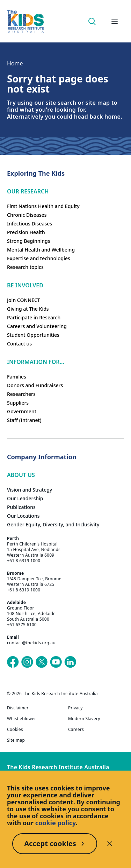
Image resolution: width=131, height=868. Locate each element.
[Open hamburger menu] (114, 21)
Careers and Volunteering (37, 326)
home (112, 116)
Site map (16, 740)
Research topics (25, 267)
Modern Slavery (84, 719)
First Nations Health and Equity (43, 206)
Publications (21, 507)
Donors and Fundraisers (35, 385)
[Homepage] (25, 21)
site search (61, 102)
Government (21, 411)
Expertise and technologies (38, 258)
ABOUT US (21, 474)
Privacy (75, 708)
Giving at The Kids (28, 308)
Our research (28, 191)
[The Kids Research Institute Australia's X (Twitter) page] (42, 662)
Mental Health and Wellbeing (41, 249)
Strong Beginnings (28, 241)
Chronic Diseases (26, 215)
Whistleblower (21, 719)
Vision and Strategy (29, 489)
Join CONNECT (23, 300)
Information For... (35, 361)
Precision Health (26, 232)
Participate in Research (33, 317)
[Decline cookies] (110, 844)
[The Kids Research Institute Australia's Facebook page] (13, 662)
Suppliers (18, 402)
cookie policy (55, 823)
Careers (76, 729)
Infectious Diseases (29, 223)
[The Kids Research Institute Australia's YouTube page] (56, 662)
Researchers (21, 394)
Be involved (25, 285)
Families (16, 376)
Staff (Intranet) (24, 420)
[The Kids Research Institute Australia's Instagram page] (27, 662)
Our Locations (23, 515)
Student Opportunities (33, 335)
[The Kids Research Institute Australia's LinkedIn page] (70, 662)
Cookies (15, 729)
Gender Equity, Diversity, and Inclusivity (53, 524)
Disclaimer (18, 708)
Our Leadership (25, 498)
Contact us (19, 343)
